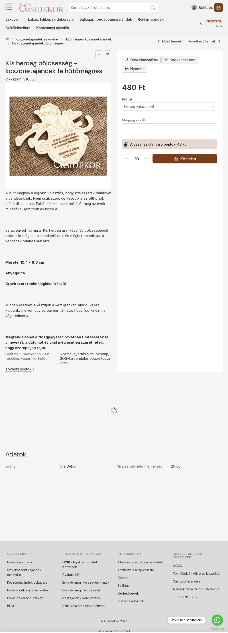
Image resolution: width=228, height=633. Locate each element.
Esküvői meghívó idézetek (81, 590)
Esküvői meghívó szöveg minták (85, 582)
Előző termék (169, 41)
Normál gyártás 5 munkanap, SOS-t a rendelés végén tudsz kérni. (85, 358)
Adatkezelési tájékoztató (136, 570)
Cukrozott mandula (186, 581)
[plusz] (146, 159)
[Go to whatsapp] (217, 620)
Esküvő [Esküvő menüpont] (14, 19)
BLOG (11, 606)
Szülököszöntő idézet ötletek (84, 606)
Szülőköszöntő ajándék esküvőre (24, 572)
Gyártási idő (70, 575)
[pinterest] (107, 54)
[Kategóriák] (9, 7)
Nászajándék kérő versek (81, 598)
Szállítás (123, 585)
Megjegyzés (133, 120)
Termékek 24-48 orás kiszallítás (196, 573)
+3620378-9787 (214, 23)
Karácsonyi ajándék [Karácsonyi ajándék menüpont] (52, 28)
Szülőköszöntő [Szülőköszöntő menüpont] (18, 28)
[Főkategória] (7, 39)
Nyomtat (135, 68)
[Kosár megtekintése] (218, 7)
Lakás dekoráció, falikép (25, 598)
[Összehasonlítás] (141, 60)
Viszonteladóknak (131, 601)
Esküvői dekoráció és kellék (28, 590)
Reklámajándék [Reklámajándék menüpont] (151, 19)
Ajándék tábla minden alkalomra (196, 589)
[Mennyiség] (136, 159)
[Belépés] (202, 7)
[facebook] (99, 54)
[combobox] (113, 7)
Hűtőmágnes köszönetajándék (88, 39)
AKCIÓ (177, 566)
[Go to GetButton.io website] (217, 628)
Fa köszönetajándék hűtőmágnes (38, 43)
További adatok (19, 369)
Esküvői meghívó (19, 562)
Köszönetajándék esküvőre (37, 39)
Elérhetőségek (128, 593)
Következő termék (204, 41)
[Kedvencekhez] (179, 60)
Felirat (127, 99)
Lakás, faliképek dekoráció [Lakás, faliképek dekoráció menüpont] (51, 19)
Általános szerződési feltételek (140, 562)
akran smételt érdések (80, 564)
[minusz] (127, 159)
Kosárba (185, 159)
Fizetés (123, 578)
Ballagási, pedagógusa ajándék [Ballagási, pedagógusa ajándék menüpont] (105, 19)
